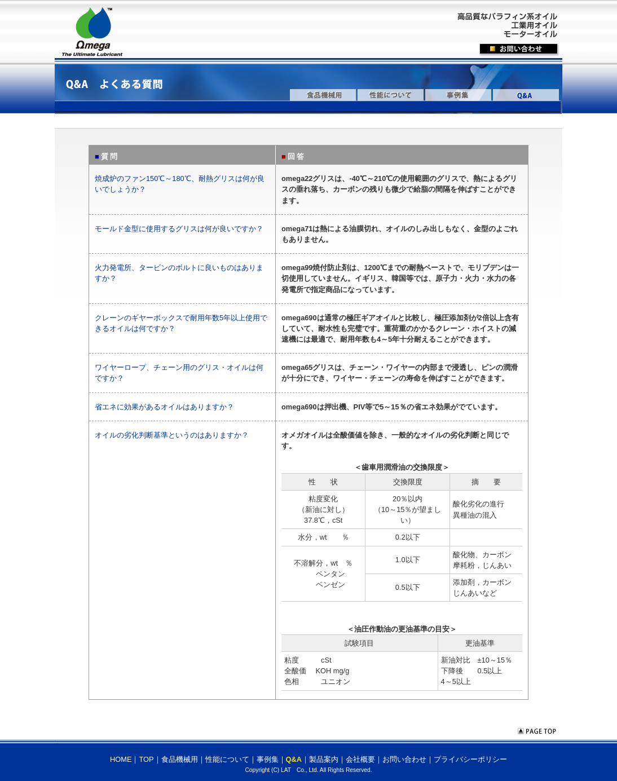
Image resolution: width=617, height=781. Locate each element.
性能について (227, 759)
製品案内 (323, 759)
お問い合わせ (404, 759)
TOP (146, 759)
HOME (120, 759)
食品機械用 (179, 759)
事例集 (268, 759)
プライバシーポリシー (470, 759)
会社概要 (360, 759)
